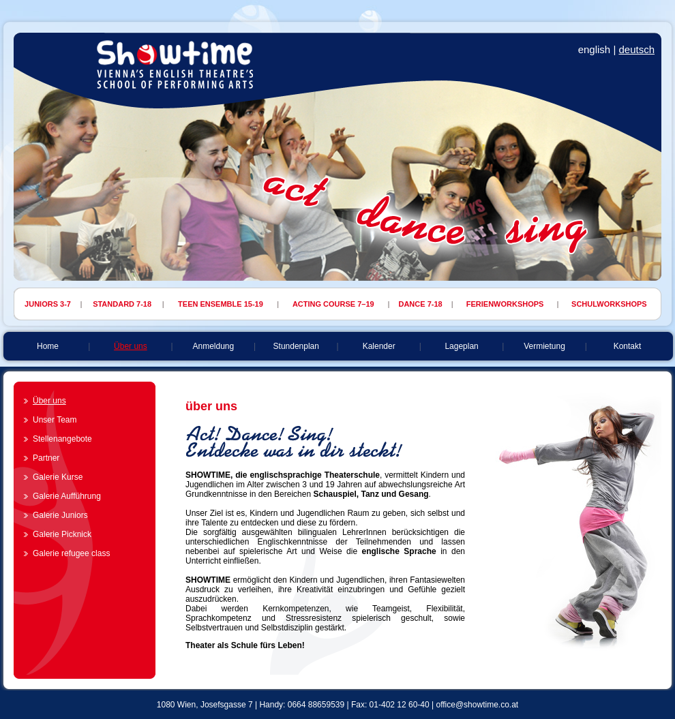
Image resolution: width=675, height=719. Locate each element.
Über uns (130, 346)
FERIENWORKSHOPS (505, 304)
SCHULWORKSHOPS (609, 304)
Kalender (379, 346)
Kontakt (628, 346)
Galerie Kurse (57, 477)
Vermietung (544, 346)
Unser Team (54, 420)
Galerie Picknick (62, 534)
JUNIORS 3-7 (48, 304)
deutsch (636, 49)
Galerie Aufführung (67, 496)
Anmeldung (213, 346)
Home (48, 346)
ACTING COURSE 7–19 (333, 304)
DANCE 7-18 (420, 304)
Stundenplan (296, 346)
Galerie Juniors (60, 515)
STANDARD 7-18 (122, 304)
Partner (46, 458)
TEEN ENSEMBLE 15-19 (220, 304)
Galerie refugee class (71, 553)
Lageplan (461, 346)
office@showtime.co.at (477, 704)
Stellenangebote (62, 439)
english (594, 49)
